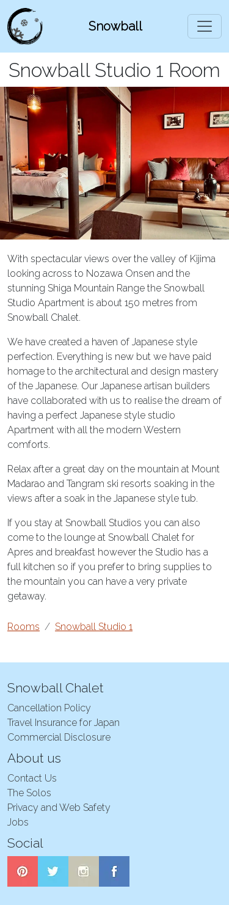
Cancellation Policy (49, 708)
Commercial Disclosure (59, 737)
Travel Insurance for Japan (63, 722)
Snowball (115, 26)
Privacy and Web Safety (59, 807)
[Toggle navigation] (204, 26)
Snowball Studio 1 (94, 626)
